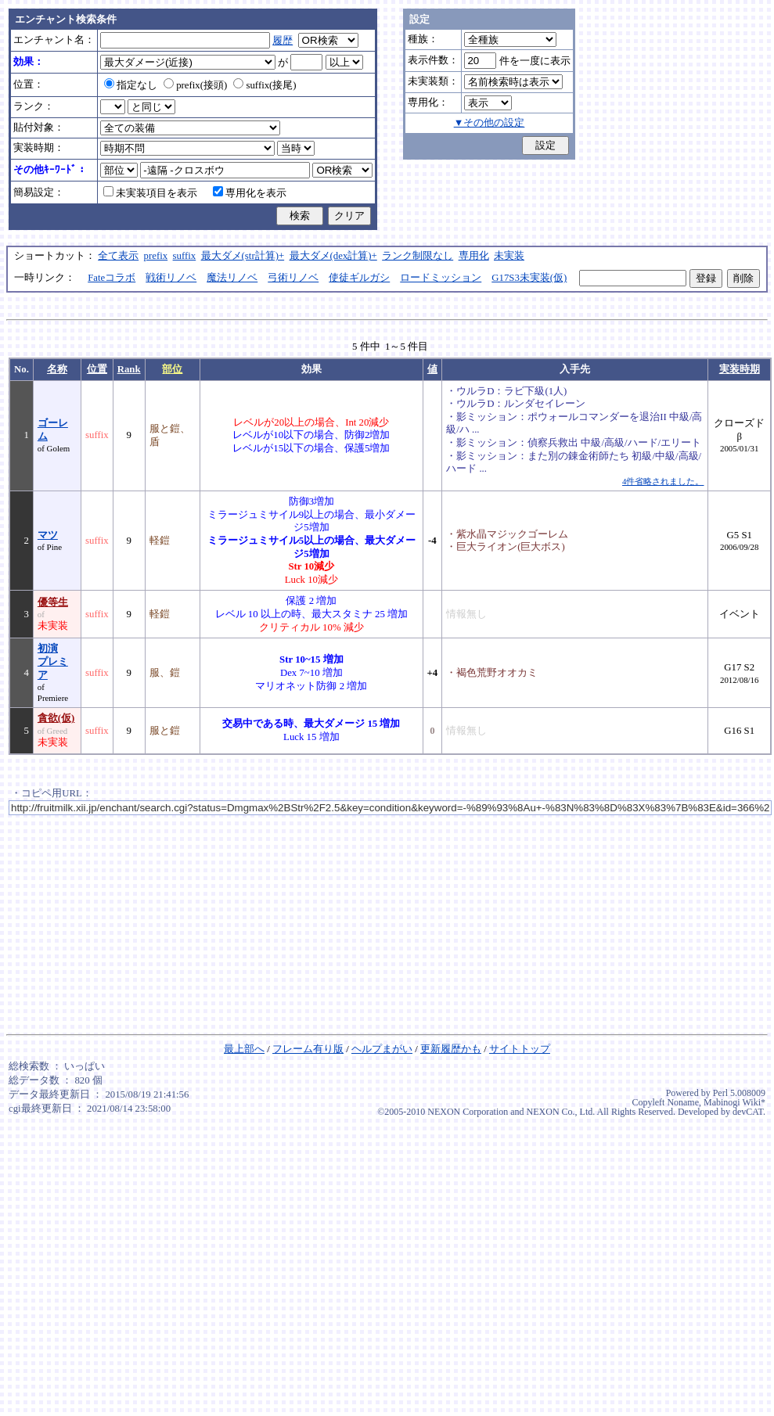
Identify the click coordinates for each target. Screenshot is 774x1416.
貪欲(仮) (56, 718)
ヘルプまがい (381, 1049)
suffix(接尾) (264, 85)
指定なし (130, 85)
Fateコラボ (111, 277)
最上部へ (244, 1049)
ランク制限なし (417, 255)
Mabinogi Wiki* (734, 1102)
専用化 (474, 255)
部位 (172, 369)
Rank (129, 369)
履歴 (282, 40)
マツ (48, 535)
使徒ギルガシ (359, 277)
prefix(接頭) (195, 85)
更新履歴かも (450, 1049)
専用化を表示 (249, 193)
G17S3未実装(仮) (529, 277)
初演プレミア (53, 661)
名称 (57, 369)
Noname (683, 1102)
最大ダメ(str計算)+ (243, 255)
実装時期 (739, 369)
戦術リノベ (171, 277)
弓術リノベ (293, 277)
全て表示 (118, 255)
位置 (97, 369)
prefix (156, 255)
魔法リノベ (232, 277)
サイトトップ (519, 1049)
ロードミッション (440, 277)
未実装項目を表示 (150, 193)
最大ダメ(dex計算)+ (333, 255)
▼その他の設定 (489, 122)
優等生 (53, 602)
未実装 (509, 255)
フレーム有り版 (308, 1049)
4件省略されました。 (663, 481)
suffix (184, 255)
